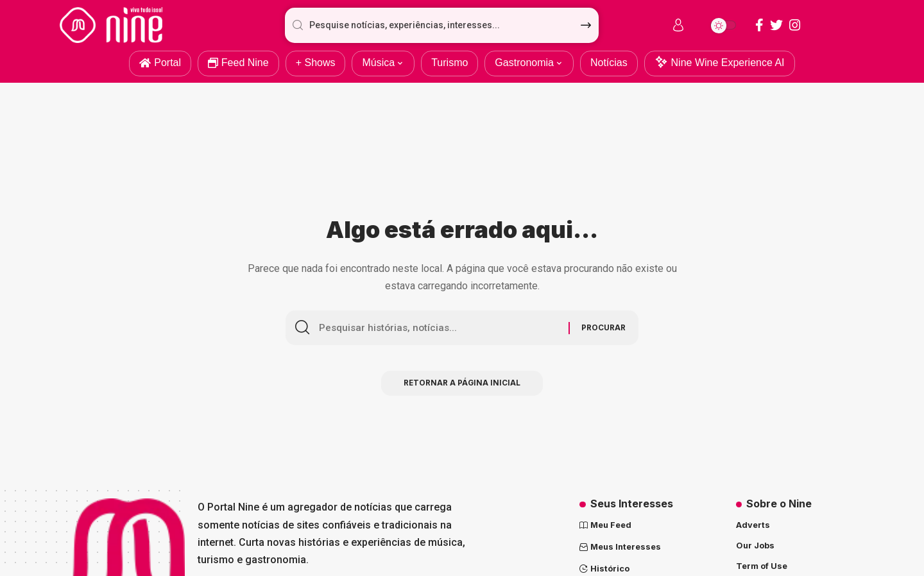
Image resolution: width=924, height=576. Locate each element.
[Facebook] (759, 25)
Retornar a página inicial (462, 386)
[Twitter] (776, 25)
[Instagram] (795, 25)
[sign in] (678, 25)
